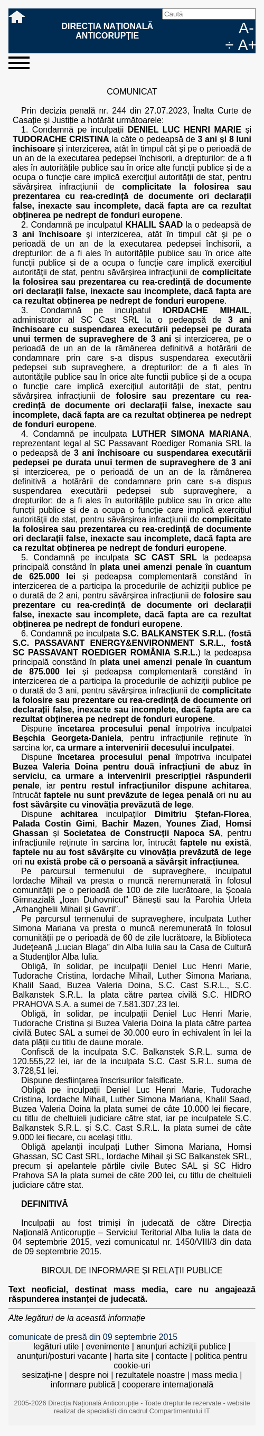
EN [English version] (230, 28)
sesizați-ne (42, 1375)
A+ (247, 44)
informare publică (83, 1384)
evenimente (108, 1346)
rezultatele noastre (150, 1375)
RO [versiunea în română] (213, 28)
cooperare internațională (168, 1384)
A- (246, 28)
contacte (171, 1355)
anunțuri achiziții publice (181, 1346)
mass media (215, 1375)
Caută (179, 28)
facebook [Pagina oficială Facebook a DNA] (196, 28)
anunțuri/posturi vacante (62, 1355)
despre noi (89, 1375)
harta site (131, 1355)
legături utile (56, 1346)
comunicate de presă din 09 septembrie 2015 (92, 1336)
